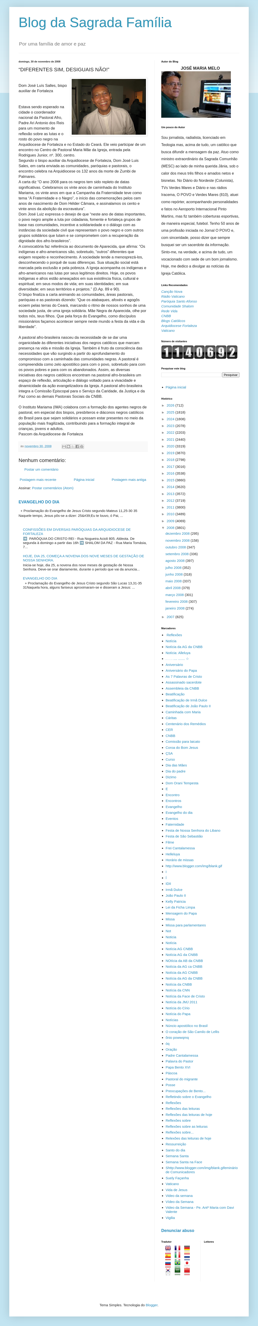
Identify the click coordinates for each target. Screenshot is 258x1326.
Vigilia (170, 1218)
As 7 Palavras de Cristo (184, 676)
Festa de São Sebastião (184, 836)
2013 (171, 494)
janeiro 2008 (175, 608)
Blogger (152, 1305)
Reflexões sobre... (180, 1132)
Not (168, 931)
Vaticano (172, 1184)
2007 (171, 617)
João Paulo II (176, 895)
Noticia (171, 937)
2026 (171, 405)
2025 (171, 412)
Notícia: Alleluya (178, 653)
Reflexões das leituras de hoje (189, 1115)
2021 (171, 439)
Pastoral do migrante (182, 1079)
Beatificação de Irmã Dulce (186, 700)
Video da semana (179, 1196)
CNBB (170, 736)
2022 (171, 432)
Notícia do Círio (178, 1008)
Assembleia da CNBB (182, 688)
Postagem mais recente (38, 480)
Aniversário (174, 665)
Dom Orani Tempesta (182, 783)
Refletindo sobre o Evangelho (188, 1097)
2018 (171, 460)
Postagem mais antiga (129, 480)
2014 (171, 487)
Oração (171, 1049)
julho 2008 (173, 568)
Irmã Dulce (174, 890)
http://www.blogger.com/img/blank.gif (194, 866)
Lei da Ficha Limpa (180, 907)
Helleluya (173, 854)
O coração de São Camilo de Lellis (192, 1032)
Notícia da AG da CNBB (184, 647)
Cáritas (171, 718)
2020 (171, 446)
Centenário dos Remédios (186, 724)
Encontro (173, 795)
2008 (171, 528)
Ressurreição (176, 1144)
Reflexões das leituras (183, 1109)
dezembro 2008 (177, 533)
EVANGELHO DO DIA (39, 502)
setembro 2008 (177, 554)
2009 (171, 521)
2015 (171, 480)
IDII (168, 884)
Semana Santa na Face (184, 1162)
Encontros (173, 801)
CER (169, 730)
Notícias (172, 1020)
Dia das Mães (176, 765)
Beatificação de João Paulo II (188, 706)
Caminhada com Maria (183, 712)
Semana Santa (177, 1156)
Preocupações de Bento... (186, 1091)
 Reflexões (174, 635)
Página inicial (84, 480)
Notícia (171, 943)
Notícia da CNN (178, 990)
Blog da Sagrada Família (95, 22)
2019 (171, 453)
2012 (171, 500)
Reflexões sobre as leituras (187, 1126)
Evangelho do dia (179, 812)
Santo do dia (175, 1150)
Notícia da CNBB (179, 984)
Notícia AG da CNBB (182, 955)
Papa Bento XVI (178, 1067)
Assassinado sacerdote (184, 682)
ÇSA (169, 753)
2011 (171, 507)
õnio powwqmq (177, 1037)
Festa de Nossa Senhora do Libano (193, 830)
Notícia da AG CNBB (182, 972)
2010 (171, 514)
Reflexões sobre (178, 1120)
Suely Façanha (177, 1178)
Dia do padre (176, 771)
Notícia (171, 641)
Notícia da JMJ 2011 (181, 1002)
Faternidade (175, 824)
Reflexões (173, 1103)
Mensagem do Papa (181, 913)
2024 (171, 419)
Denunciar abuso (177, 1230)
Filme (170, 842)
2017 (171, 467)
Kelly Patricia (176, 901)
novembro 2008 (177, 540)
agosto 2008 (175, 561)
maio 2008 (174, 581)
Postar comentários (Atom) (52, 488)
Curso (170, 759)
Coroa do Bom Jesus (182, 747)
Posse (170, 1085)
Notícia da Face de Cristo (185, 996)
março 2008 (175, 595)
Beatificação (175, 694)
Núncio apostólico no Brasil (187, 1026)
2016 (171, 473)
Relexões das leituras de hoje (188, 1138)
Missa (170, 919)
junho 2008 (174, 574)
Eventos (172, 819)
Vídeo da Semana (180, 1202)
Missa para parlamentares (186, 925)
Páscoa (171, 1073)
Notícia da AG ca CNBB (184, 966)
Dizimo (171, 777)
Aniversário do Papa (181, 670)
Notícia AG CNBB (179, 949)
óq (168, 1044)
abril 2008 (173, 588)
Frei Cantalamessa (180, 848)
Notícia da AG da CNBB (184, 978)
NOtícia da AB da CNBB (184, 961)
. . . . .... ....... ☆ (177, 659)
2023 (171, 426)
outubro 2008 (176, 547)
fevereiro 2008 (177, 601)
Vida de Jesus (176, 1190)
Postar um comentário (41, 469)
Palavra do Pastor (179, 1061)
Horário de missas (180, 860)
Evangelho (174, 807)
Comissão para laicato (183, 741)
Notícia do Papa (178, 1014)
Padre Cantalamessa (182, 1055)
